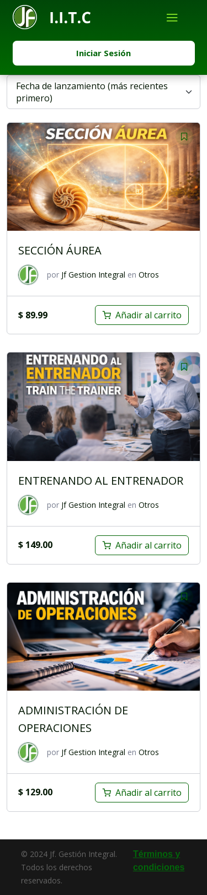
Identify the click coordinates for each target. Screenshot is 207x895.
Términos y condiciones (158, 860)
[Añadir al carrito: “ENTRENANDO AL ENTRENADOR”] (142, 545)
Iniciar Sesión (103, 52)
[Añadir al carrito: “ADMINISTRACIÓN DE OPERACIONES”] (142, 792)
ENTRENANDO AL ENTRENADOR (100, 480)
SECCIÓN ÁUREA (60, 250)
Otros (149, 274)
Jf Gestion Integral (93, 274)
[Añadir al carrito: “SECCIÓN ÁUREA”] (142, 315)
